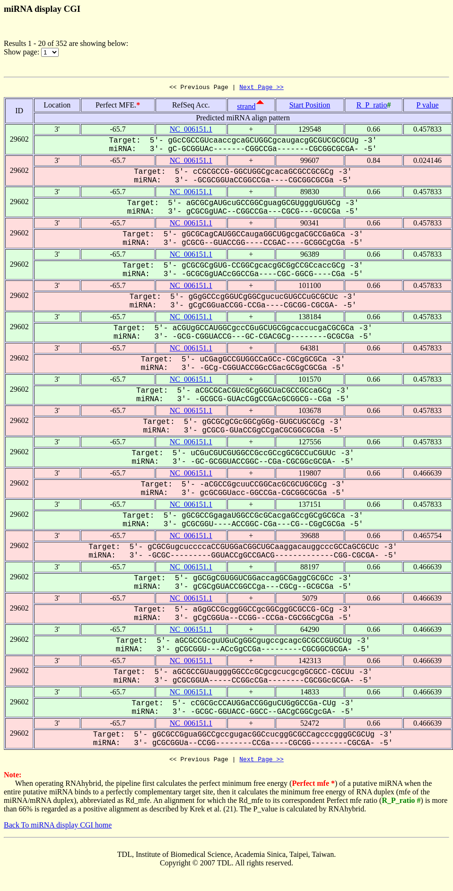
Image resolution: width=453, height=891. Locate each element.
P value (428, 106)
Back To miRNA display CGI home (58, 828)
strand (246, 108)
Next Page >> (261, 88)
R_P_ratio (372, 106)
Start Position (310, 106)
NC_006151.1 (191, 130)
